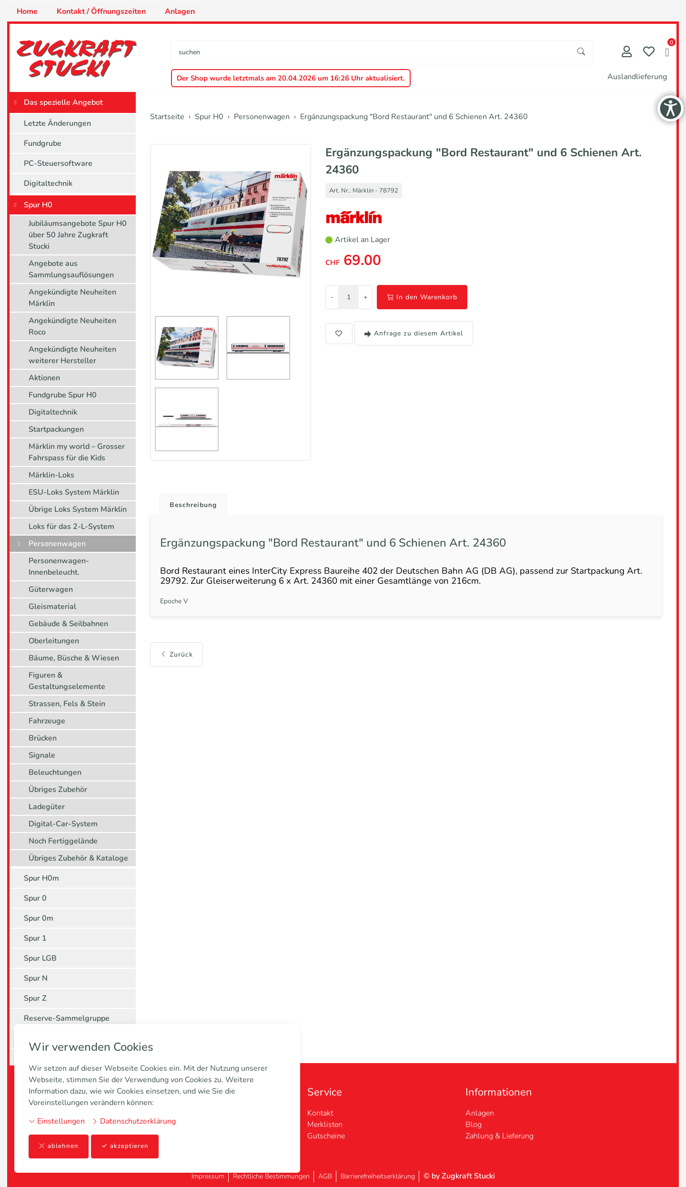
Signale (42, 755)
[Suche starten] (581, 52)
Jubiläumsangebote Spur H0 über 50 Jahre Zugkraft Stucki (78, 235)
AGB (325, 1176)
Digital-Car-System (63, 824)
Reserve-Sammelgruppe (67, 1018)
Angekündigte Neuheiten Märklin (72, 298)
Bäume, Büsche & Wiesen (74, 658)
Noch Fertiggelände (63, 841)
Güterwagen (51, 589)
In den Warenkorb (422, 297)
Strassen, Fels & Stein (67, 704)
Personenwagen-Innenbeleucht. (59, 567)
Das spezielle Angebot (63, 102)
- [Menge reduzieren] (332, 297)
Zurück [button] (176, 664)
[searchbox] (371, 52)
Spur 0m (38, 918)
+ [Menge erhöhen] (365, 297)
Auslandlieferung (637, 76)
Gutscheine (326, 1136)
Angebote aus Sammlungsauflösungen (71, 269)
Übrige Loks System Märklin (78, 509)
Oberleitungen (54, 641)
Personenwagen (57, 543)
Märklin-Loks (51, 475)
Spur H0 (38, 205)
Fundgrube (42, 143)
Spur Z (35, 998)
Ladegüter (47, 806)
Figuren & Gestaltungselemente (67, 681)
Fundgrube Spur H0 (63, 395)
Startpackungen (56, 429)
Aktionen (44, 378)
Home (27, 11)
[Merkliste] (649, 53)
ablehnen (59, 1146)
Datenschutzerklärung (133, 1121)
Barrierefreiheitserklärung (378, 1176)
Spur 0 (35, 898)
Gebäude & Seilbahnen (68, 624)
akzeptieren (125, 1146)
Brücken (43, 738)
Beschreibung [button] (197, 505)
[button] (667, 53)
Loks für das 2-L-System (71, 526)
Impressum (208, 1176)
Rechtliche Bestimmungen (271, 1176)
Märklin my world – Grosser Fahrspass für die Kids (77, 452)
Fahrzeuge (47, 721)
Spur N (36, 978)
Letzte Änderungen (57, 123)
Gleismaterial (52, 606)
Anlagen (180, 11)
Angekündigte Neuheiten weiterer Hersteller (72, 355)
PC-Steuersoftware (58, 163)
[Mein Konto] (627, 53)
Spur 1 (35, 938)
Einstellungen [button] (57, 1121)
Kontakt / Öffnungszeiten (101, 11)
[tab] (193, 503)
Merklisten (325, 1124)
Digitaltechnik (48, 183)
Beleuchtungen (55, 772)
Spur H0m (41, 878)
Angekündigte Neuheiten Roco (72, 326)
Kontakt (320, 1113)
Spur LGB (40, 958)
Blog (473, 1124)
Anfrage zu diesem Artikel (413, 333)
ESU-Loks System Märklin (74, 492)
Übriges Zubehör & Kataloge (78, 858)
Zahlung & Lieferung (499, 1136)
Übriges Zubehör (58, 789)
